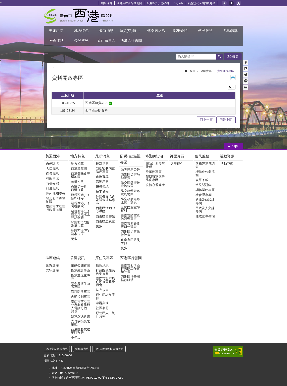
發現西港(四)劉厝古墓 (80, 224)
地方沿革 (77, 163)
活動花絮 (226, 163)
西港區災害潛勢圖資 (130, 176)
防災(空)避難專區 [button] (132, 31)
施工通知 (102, 191)
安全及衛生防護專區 (80, 285)
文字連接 (52, 270)
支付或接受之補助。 (80, 322)
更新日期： (51, 355)
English (178, 3)
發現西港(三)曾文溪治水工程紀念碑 (80, 214)
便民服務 (202, 156)
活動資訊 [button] (231, 31)
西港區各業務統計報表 (80, 331)
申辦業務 (102, 303)
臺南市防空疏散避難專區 (130, 217)
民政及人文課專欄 (205, 209)
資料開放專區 (225, 70)
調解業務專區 (205, 190)
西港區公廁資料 (96, 110)
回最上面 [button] (226, 119)
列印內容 (233, 77)
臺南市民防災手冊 (130, 241)
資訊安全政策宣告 (57, 349)
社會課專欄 (203, 195)
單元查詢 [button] (232, 87)
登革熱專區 (154, 171)
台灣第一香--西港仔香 (80, 188)
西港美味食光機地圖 (129, 3)
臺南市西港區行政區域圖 (55, 208)
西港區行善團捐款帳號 (130, 278)
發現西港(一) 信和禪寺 (80, 196)
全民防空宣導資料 (130, 209)
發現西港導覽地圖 (55, 200)
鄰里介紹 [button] (181, 31)
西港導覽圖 (79, 168)
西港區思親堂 (105, 221)
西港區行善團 (131, 258)
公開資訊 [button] (81, 41)
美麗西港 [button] (56, 31)
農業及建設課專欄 (205, 201)
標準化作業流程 (205, 173)
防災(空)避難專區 (130, 159)
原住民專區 (104, 258)
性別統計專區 (80, 270)
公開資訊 (206, 70)
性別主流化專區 (80, 277)
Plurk (245, 68)
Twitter (245, 74)
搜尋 (179, 55)
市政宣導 (102, 176)
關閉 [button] (235, 146)
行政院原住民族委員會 (105, 272)
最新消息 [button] (106, 31)
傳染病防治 (154, 156)
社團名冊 (102, 308)
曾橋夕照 (77, 181)
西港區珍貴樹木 (96, 103)
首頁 (192, 70)
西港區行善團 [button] (131, 41)
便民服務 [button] (205, 31)
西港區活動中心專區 (105, 209)
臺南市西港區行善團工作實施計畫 (130, 268)
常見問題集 (203, 185)
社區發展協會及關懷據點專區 (105, 200)
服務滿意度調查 (205, 165)
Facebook (245, 62)
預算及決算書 (80, 316)
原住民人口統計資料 (105, 314)
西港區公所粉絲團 (157, 3)
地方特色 (77, 156)
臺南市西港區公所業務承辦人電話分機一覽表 (80, 306)
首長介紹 (52, 183)
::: (1, 1)
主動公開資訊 (80, 265)
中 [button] (231, 3)
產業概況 (52, 173)
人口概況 (52, 168)
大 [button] (238, 3)
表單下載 (202, 180)
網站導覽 (106, 3)
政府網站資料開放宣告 (110, 349)
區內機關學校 (55, 193)
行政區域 (52, 178)
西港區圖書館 (105, 216)
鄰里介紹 (177, 156)
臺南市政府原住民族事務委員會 (105, 282)
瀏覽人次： (51, 360)
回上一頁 (206, 119)
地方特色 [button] (81, 31)
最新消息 (102, 156)
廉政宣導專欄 (205, 216)
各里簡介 (177, 163)
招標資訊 (102, 186)
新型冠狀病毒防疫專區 (201, 3)
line (245, 81)
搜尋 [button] (219, 57)
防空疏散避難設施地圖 (130, 192)
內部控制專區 (80, 296)
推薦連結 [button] (56, 41)
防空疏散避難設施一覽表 (130, 200)
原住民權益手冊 (105, 296)
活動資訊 (227, 156)
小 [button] (224, 3)
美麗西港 (53, 156)
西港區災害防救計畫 (130, 233)
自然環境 (52, 163)
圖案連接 (52, 265)
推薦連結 (52, 258)
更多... (75, 239)
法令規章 (102, 290)
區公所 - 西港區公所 (79, 16)
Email (245, 87)
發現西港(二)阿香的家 (80, 204)
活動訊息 (102, 181)
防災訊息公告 (130, 169)
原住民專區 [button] (106, 41)
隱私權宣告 (82, 349)
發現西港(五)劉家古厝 (80, 232)
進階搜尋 (232, 56)
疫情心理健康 (155, 185)
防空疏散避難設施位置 (130, 184)
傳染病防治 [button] (156, 31)
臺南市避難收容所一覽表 (130, 225)
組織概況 (52, 188)
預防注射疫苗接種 (155, 165)
